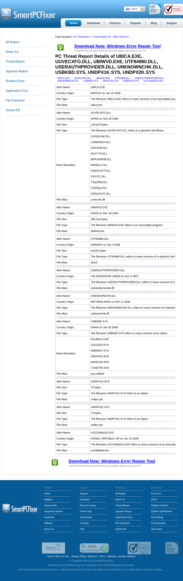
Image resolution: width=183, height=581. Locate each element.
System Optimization (161, 511)
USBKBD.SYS (90, 81)
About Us (48, 529)
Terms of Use (62, 556)
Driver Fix (12, 51)
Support (84, 493)
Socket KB (13, 110)
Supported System (53, 511)
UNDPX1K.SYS (110, 81)
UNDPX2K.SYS (131, 81)
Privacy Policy (79, 556)
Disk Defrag (157, 517)
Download (49, 517)
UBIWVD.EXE (103, 78)
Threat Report (15, 61)
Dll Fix (154, 499)
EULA (50, 556)
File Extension (15, 100)
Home (47, 493)
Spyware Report (17, 71)
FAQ (82, 529)
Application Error (17, 90)
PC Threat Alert (81, 36)
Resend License (88, 505)
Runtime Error (15, 81)
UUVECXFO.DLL (82, 78)
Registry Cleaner (159, 505)
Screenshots (50, 505)
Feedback (85, 499)
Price (102, 556)
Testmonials (86, 517)
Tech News (156, 529)
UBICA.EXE (63, 78)
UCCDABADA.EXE (153, 81)
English (134, 8)
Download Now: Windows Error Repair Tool (117, 46)
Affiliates (48, 523)
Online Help (86, 511)
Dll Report (12, 42)
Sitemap (111, 556)
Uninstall (84, 523)
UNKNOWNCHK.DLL (68, 81)
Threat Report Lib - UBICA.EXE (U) (111, 36)
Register (48, 499)
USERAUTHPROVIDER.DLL (149, 78)
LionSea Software (127, 556)
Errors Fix (156, 493)
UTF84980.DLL (122, 78)
